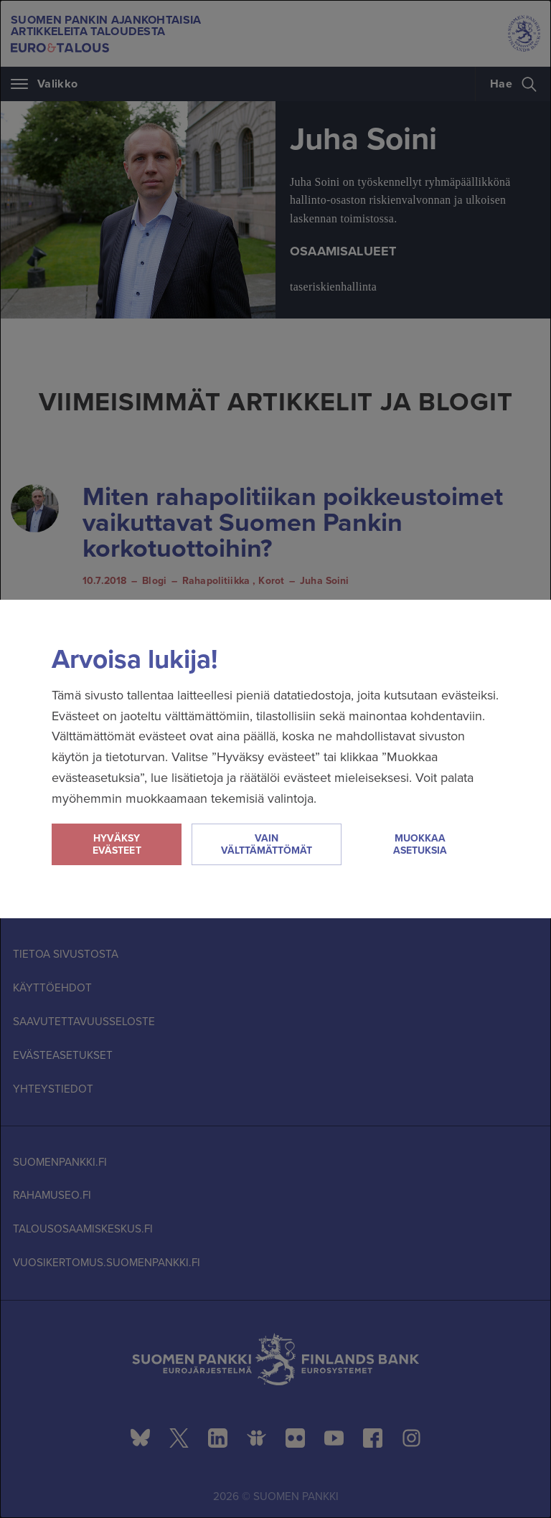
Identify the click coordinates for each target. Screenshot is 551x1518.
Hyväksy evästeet (117, 844)
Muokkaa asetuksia (420, 844)
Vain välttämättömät (266, 844)
